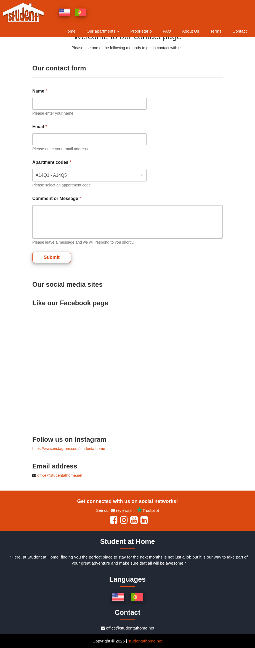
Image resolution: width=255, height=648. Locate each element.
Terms (215, 31)
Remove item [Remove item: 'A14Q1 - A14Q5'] (137, 175)
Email (39, 126)
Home (70, 31)
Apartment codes (51, 162)
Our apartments (103, 31)
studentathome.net (145, 641)
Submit (52, 257)
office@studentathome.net (59, 475)
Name (39, 91)
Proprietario (141, 31)
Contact (239, 31)
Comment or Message (56, 198)
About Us (190, 31)
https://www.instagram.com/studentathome (68, 448)
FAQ (167, 31)
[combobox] (89, 175)
